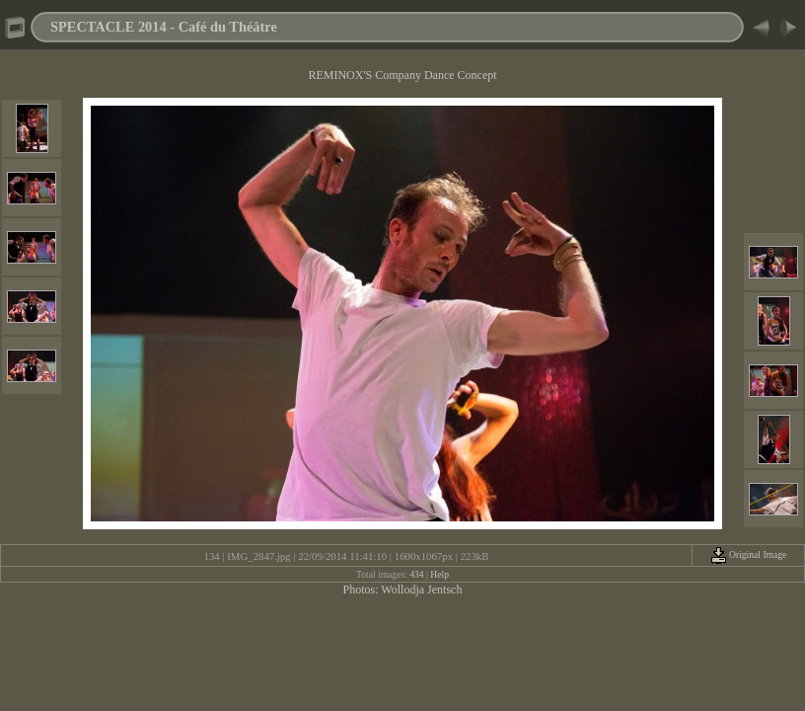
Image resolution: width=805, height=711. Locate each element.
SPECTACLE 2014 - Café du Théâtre (163, 27)
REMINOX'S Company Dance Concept (402, 75)
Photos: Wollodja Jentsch (403, 589)
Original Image (748, 554)
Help (439, 574)
